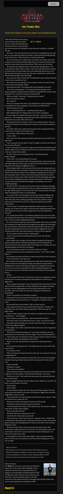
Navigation (54, 4)
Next (9, 488)
